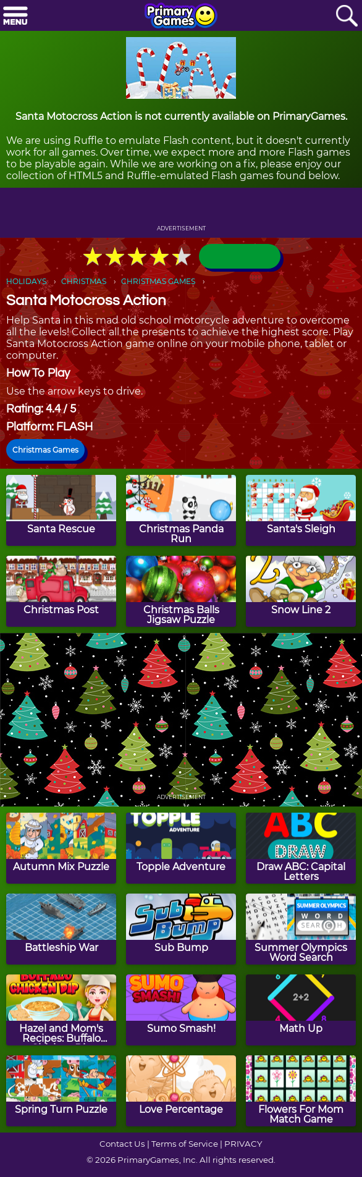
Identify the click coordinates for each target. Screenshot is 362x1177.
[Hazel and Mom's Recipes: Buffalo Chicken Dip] (61, 1009)
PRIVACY (243, 1144)
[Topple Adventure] (181, 848)
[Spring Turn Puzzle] (61, 1090)
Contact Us (122, 1144)
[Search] (347, 16)
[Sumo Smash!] (181, 1009)
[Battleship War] (61, 929)
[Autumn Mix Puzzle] (61, 848)
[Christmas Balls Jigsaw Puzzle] (181, 591)
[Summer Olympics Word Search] (301, 929)
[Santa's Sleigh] (301, 510)
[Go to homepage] (181, 16)
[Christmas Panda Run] (181, 510)
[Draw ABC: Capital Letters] (301, 848)
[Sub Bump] (181, 929)
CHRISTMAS (83, 281)
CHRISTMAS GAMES (158, 281)
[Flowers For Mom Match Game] (301, 1090)
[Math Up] (301, 1009)
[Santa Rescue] (61, 510)
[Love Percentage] (181, 1090)
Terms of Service (184, 1144)
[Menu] (15, 16)
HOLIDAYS (26, 281)
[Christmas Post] (61, 591)
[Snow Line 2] (301, 591)
